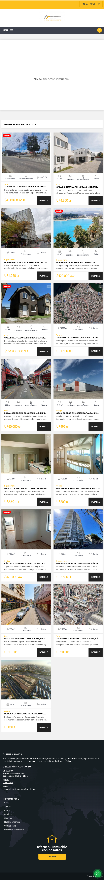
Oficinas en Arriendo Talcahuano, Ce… (78, 488)
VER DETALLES (26, 153)
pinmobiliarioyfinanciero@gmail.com (19, 789)
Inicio (6, 802)
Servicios (8, 814)
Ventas (7, 806)
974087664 (91, 4)
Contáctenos (10, 826)
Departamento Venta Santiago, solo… (25, 262)
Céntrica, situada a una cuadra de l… (25, 563)
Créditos (8, 818)
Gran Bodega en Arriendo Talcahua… (77, 413)
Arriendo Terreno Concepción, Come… (25, 187)
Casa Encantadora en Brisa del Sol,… (25, 338)
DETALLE (43, 200)
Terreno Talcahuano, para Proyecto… (77, 337)
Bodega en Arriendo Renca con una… (25, 714)
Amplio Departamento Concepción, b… (25, 488)
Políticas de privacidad (14, 830)
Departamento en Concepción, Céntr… (77, 563)
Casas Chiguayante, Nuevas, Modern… (77, 187)
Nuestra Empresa (12, 822)
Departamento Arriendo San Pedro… (77, 262)
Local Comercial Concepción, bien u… (25, 413)
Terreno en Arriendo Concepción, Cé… (77, 639)
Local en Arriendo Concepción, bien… (25, 639)
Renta (7, 810)
